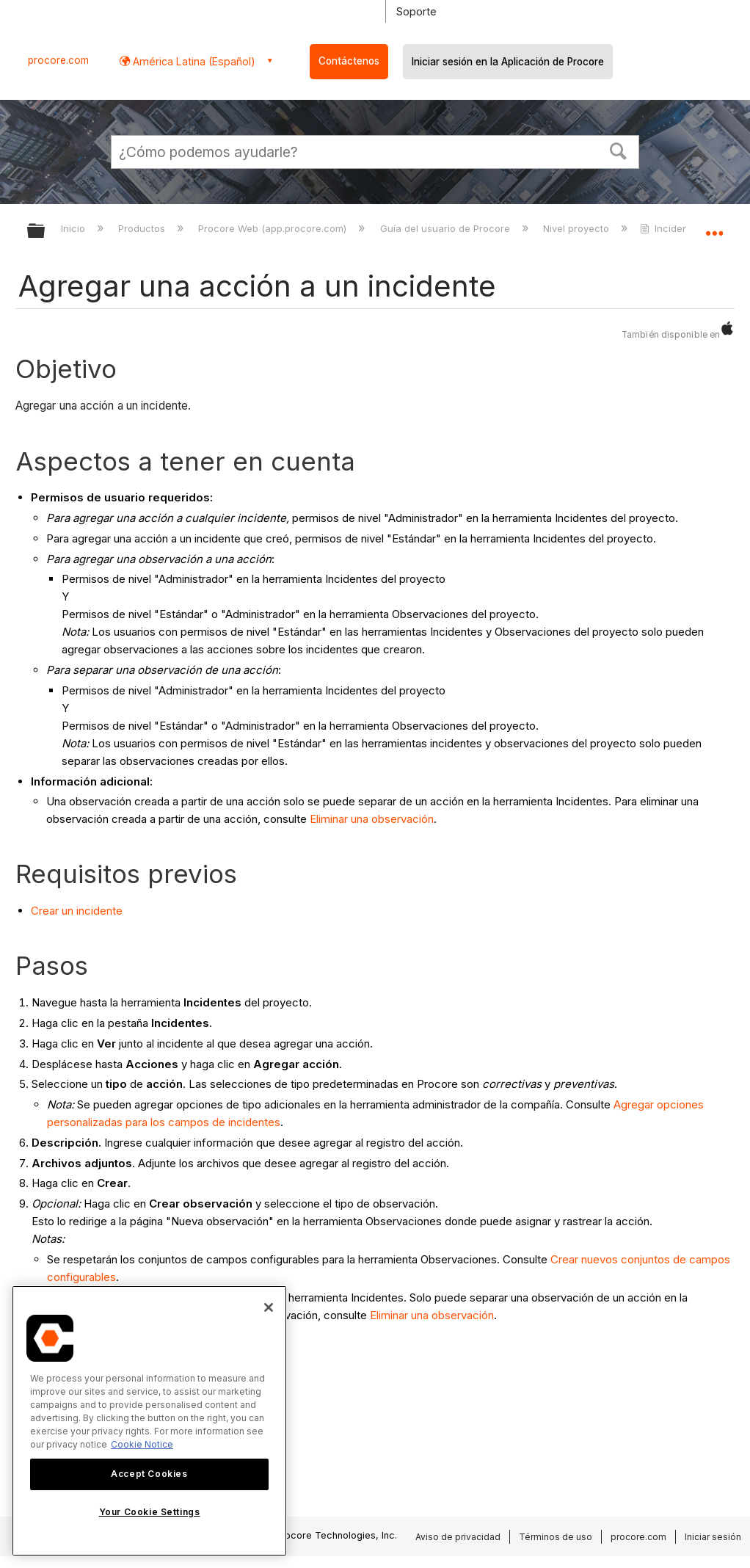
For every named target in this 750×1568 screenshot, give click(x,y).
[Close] (268, 1307)
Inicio (74, 228)
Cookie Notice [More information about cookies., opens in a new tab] (142, 1444)
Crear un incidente (77, 911)
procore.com (58, 60)
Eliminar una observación (372, 819)
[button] (618, 149)
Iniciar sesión (713, 1536)
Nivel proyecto (577, 228)
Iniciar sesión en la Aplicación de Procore (508, 62)
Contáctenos (348, 61)
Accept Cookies (149, 1473)
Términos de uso (555, 1536)
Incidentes (672, 228)
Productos (143, 228)
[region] (149, 1420)
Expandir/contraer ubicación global (714, 226)
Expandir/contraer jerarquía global (45, 231)
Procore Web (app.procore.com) (273, 228)
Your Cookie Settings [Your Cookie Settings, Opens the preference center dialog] (149, 1511)
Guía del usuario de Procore (446, 228)
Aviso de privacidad (457, 1536)
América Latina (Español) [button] (192, 61)
